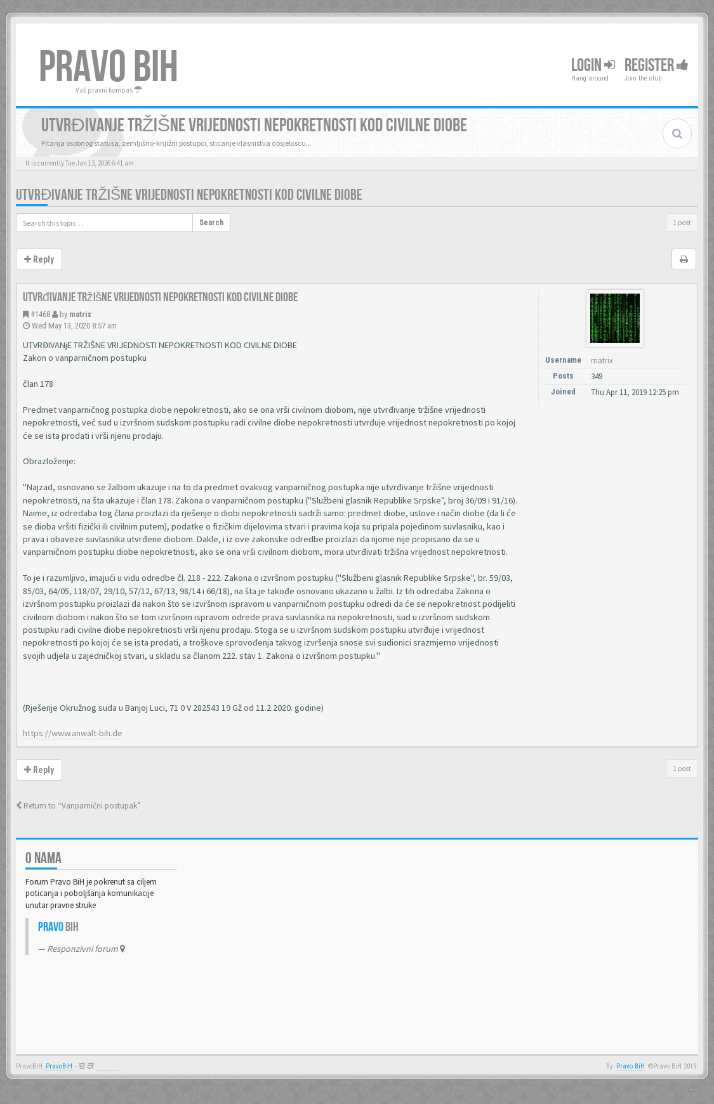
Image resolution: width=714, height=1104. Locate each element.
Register (657, 65)
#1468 (40, 314)
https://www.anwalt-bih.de (72, 733)
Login (593, 65)
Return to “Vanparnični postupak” (78, 805)
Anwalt (107, 1066)
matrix (80, 314)
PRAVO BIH (108, 67)
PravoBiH (59, 1066)
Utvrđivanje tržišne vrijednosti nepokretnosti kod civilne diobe (189, 195)
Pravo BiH (630, 1066)
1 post (682, 222)
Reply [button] (39, 259)
